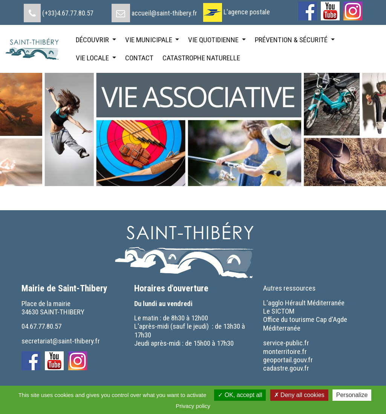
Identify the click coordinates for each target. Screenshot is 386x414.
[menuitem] (58, 10)
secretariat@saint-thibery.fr (60, 341)
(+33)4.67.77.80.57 (67, 13)
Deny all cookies (299, 395)
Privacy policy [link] (193, 406)
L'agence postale (247, 12)
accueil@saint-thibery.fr (164, 13)
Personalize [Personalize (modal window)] (352, 395)
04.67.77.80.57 (41, 326)
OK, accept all (240, 395)
